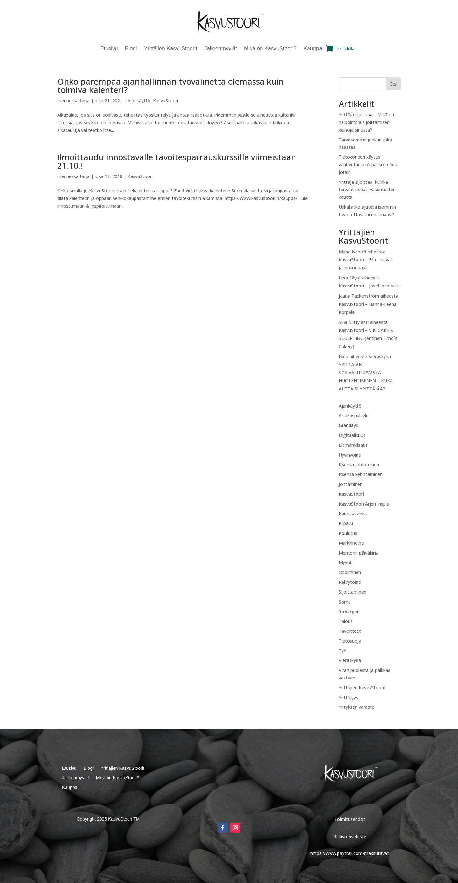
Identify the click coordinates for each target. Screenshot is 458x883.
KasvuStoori (165, 101)
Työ (343, 651)
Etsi (393, 84)
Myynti (346, 562)
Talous (346, 621)
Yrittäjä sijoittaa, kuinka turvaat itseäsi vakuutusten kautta (367, 189)
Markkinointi (351, 543)
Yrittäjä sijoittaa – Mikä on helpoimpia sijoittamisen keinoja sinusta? (366, 122)
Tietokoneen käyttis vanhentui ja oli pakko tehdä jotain (368, 164)
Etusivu (109, 49)
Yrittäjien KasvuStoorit (170, 49)
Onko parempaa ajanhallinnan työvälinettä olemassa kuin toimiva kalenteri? (170, 85)
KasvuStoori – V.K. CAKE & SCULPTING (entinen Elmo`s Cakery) (368, 338)
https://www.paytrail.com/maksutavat (349, 853)
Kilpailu (346, 523)
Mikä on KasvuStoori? (270, 49)
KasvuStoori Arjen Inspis (364, 504)
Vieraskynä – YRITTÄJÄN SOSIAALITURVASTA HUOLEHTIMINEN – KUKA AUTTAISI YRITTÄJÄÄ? (367, 373)
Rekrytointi (350, 582)
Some (345, 602)
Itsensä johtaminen (359, 464)
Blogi (131, 49)
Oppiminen (350, 572)
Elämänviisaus (353, 445)
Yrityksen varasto (357, 707)
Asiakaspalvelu (354, 415)
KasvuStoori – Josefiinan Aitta (370, 286)
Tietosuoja (350, 641)
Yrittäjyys (348, 697)
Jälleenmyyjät (220, 49)
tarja (85, 101)
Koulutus (348, 533)
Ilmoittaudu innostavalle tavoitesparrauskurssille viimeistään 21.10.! (176, 161)
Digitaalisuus (352, 435)
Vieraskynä (350, 660)
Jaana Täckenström (359, 296)
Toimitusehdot (349, 819)
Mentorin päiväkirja (358, 553)
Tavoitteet (350, 631)
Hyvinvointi (350, 455)
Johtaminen (351, 484)
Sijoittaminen (352, 592)
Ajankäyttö (139, 101)
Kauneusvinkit (353, 513)
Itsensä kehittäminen (361, 474)
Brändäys (348, 425)
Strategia (348, 611)
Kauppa (312, 49)
